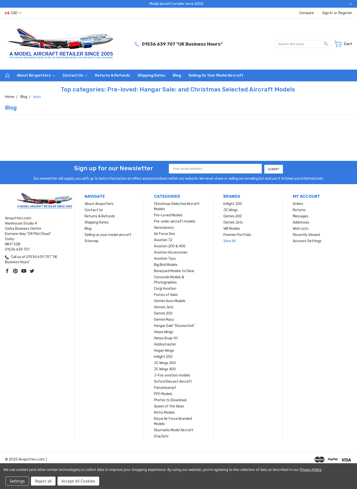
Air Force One (164, 233)
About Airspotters (36, 75)
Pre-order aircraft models (174, 221)
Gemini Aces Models (169, 300)
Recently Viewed (306, 234)
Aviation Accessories (170, 252)
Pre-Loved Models (168, 215)
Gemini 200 (163, 313)
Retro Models (164, 412)
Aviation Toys (165, 258)
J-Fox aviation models (172, 375)
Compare (306, 13)
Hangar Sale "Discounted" (174, 325)
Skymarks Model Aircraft (173, 430)
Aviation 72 (163, 239)
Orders (298, 203)
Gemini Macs (164, 319)
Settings (17, 481)
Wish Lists (300, 228)
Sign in (327, 13)
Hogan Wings (164, 350)
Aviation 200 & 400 (169, 246)
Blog (177, 75)
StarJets (161, 436)
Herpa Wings (163, 331)
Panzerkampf (165, 387)
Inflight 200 (163, 356)
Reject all (43, 481)
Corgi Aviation (165, 288)
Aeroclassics (164, 227)
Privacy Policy (310, 469)
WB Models (231, 228)
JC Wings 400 (165, 369)
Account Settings (307, 240)
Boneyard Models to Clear (174, 270)
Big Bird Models (166, 264)
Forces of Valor (166, 294)
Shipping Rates (151, 75)
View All (229, 240)
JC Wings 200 (165, 362)
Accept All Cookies (78, 481)
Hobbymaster (165, 344)
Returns (299, 209)
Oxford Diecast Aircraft (173, 381)
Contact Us (75, 75)
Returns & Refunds (112, 75)
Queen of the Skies (169, 406)
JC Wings (230, 209)
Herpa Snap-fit (166, 338)
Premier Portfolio (237, 234)
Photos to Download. (170, 400)
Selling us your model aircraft (215, 75)
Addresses (301, 222)
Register (345, 13)
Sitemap (91, 240)
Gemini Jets (164, 307)
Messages (300, 216)
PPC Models (163, 393)
